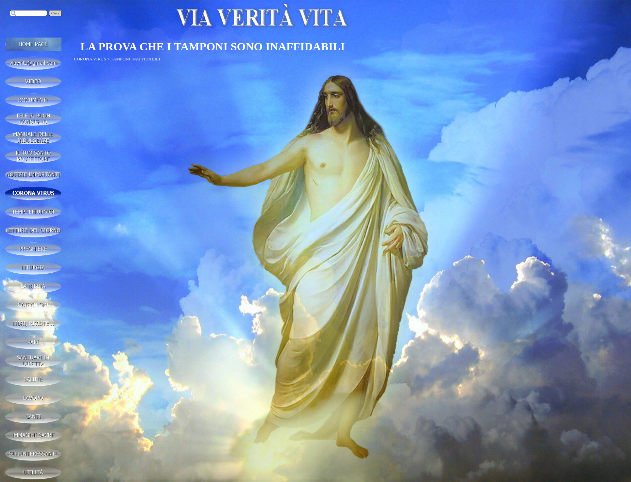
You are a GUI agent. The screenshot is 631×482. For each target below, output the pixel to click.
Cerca (55, 13)
